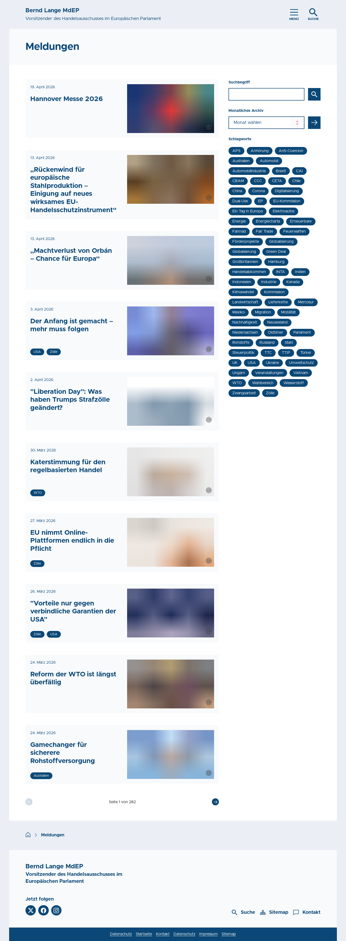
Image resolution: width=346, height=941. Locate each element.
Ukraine (272, 363)
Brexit (281, 171)
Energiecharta (268, 221)
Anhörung (260, 151)
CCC (258, 181)
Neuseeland (277, 322)
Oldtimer (275, 332)
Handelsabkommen (249, 272)
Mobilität (288, 312)
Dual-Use (240, 201)
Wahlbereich (262, 383)
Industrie (268, 282)
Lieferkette (278, 302)
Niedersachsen (245, 332)
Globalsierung (244, 252)
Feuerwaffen (294, 231)
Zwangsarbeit (244, 393)
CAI (299, 171)
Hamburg (276, 262)
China (237, 191)
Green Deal (275, 252)
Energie (239, 221)
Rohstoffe (240, 342)
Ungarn (238, 373)
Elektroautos (283, 211)
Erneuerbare (301, 221)
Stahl (289, 342)
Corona (258, 191)
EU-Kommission (286, 201)
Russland (267, 342)
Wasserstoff (294, 383)
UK (235, 363)
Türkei (305, 353)
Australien (241, 161)
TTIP (286, 353)
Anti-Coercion (291, 151)
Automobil (269, 161)
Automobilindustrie (249, 171)
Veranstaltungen (269, 373)
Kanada (292, 282)
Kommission (274, 292)
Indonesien (241, 282)
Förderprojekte (245, 241)
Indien (300, 272)
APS (236, 151)
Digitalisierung (287, 191)
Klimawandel (243, 292)
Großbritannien (245, 262)
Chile (296, 181)
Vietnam (300, 373)
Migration (263, 312)
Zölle (270, 393)
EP (260, 201)
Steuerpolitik (243, 353)
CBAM (238, 181)
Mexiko (238, 312)
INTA (280, 272)
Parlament (302, 332)
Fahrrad (239, 231)
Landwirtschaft (245, 302)
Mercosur (306, 302)
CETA (277, 181)
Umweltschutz (301, 363)
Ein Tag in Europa (247, 211)
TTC (268, 353)
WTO (237, 383)
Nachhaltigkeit (244, 322)
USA (252, 363)
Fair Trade (264, 231)
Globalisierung (281, 241)
